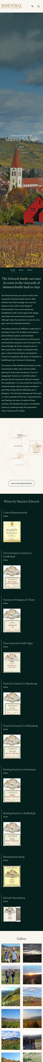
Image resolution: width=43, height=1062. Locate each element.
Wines (21, 146)
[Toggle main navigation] (39, 6)
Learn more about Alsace (21, 483)
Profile (13, 270)
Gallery (29, 270)
